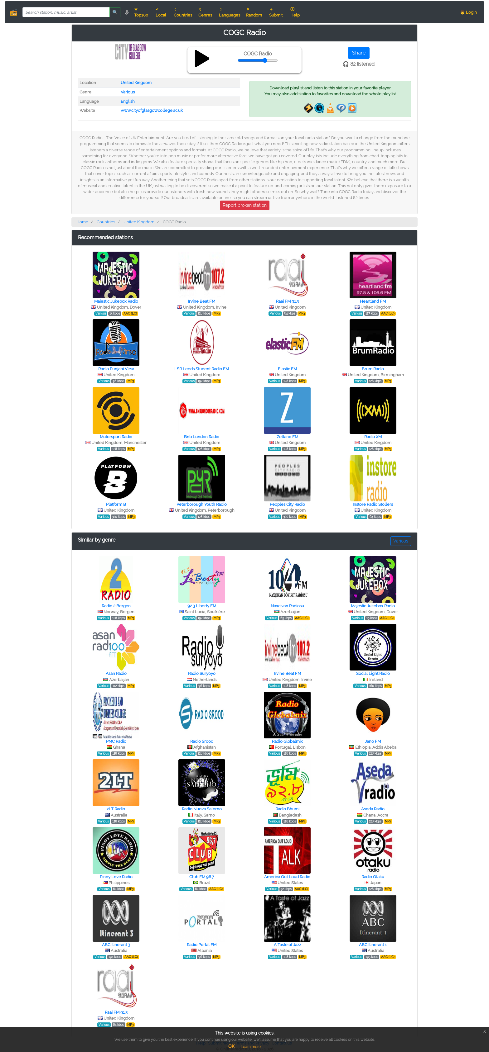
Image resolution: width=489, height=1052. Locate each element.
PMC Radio (116, 741)
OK (231, 1046)
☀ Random (254, 12)
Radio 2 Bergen (116, 606)
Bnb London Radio (201, 436)
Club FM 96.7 (201, 876)
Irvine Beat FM (201, 301)
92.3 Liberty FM (201, 606)
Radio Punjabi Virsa (116, 369)
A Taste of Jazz (287, 944)
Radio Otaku (372, 876)
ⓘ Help (295, 12)
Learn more (251, 1047)
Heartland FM (373, 301)
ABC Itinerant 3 (116, 944)
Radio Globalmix (287, 741)
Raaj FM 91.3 (287, 301)
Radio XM (373, 436)
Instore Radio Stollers (373, 504)
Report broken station (245, 205)
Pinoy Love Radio (116, 876)
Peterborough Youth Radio (202, 504)
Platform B (116, 504)
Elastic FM (287, 369)
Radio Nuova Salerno (202, 809)
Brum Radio (373, 369)
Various (128, 92)
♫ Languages (229, 12)
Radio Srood (201, 741)
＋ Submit (276, 12)
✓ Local (161, 12)
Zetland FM (287, 436)
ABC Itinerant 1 (373, 944)
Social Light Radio (373, 673)
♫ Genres (205, 12)
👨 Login (468, 12)
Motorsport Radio (116, 436)
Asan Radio (116, 673)
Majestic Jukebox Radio (116, 301)
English (128, 101)
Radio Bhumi (287, 809)
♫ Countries (183, 12)
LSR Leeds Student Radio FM (201, 369)
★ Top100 (141, 12)
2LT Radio (116, 809)
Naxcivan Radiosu (287, 606)
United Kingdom (136, 82)
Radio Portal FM (201, 944)
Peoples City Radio (287, 504)
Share (359, 53)
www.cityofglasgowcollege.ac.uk (152, 110)
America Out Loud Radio (287, 876)
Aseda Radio (373, 809)
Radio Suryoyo (201, 673)
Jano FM (373, 741)
